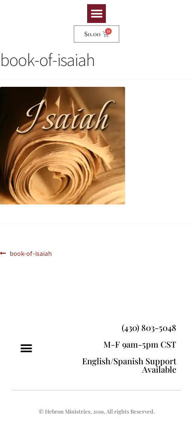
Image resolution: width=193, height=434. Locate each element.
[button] (96, 13)
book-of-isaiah (30, 252)
